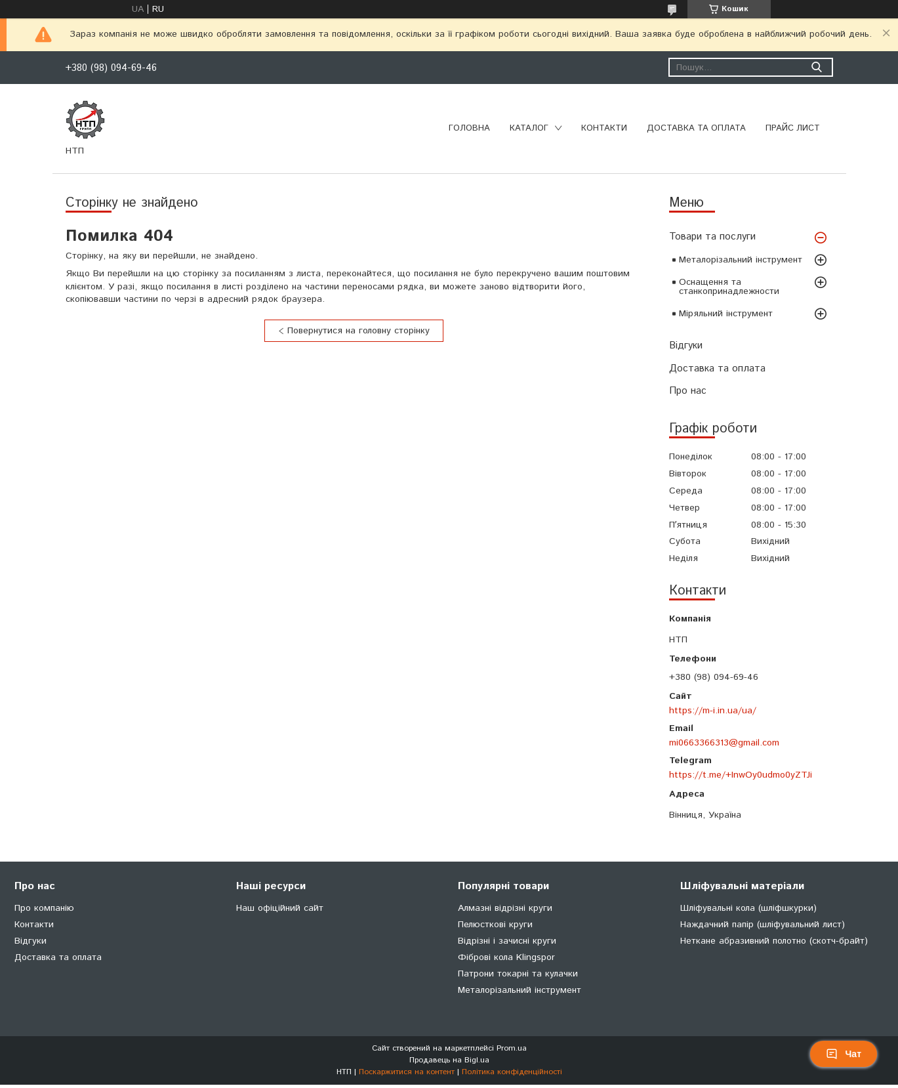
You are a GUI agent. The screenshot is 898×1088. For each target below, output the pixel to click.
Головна (469, 128)
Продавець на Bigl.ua (449, 1060)
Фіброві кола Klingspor (506, 957)
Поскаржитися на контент (407, 1072)
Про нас (687, 391)
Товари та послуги (712, 236)
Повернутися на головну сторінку (358, 330)
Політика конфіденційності (512, 1072)
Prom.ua (512, 1048)
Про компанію (44, 908)
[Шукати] (817, 67)
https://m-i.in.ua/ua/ (712, 710)
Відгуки (686, 345)
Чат (843, 1054)
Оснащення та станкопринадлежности (729, 287)
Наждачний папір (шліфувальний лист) (762, 924)
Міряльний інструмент (726, 313)
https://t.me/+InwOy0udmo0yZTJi (740, 775)
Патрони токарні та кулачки (518, 973)
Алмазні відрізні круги (505, 908)
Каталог (529, 128)
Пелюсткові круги (495, 924)
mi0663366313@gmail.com (724, 742)
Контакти (604, 128)
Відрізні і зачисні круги (507, 941)
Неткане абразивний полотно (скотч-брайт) (774, 941)
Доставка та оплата (696, 128)
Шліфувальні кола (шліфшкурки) (748, 908)
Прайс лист (792, 128)
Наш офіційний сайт (279, 908)
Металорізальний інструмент (740, 259)
